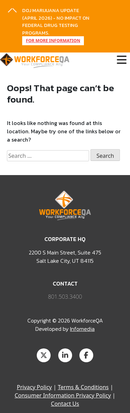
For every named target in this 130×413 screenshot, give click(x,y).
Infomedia (82, 329)
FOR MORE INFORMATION (53, 41)
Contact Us (65, 403)
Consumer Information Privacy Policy (63, 395)
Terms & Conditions (83, 387)
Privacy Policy (34, 387)
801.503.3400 (65, 296)
